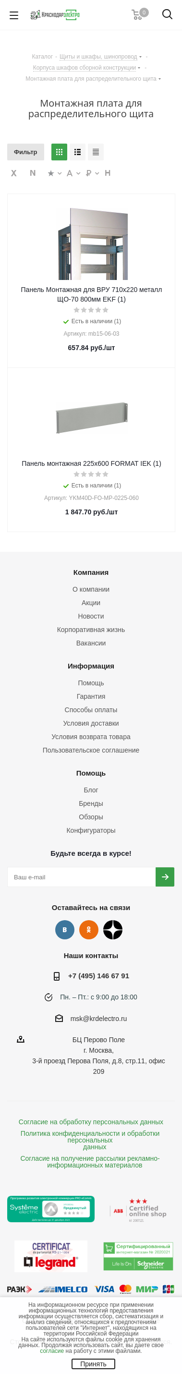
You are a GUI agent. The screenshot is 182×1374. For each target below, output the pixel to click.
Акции (91, 603)
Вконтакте (64, 929)
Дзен (112, 929)
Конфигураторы (90, 830)
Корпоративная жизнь (91, 629)
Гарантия (91, 696)
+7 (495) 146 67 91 (98, 976)
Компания (91, 572)
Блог (91, 790)
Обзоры (91, 817)
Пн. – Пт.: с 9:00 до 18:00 (98, 997)
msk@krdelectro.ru (99, 1018)
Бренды (91, 803)
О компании (91, 589)
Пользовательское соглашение (91, 750)
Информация (91, 666)
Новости (91, 616)
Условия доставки (91, 723)
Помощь (91, 683)
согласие (52, 1351)
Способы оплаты (91, 710)
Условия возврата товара (90, 737)
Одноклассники (88, 929)
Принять (93, 1364)
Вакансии (91, 643)
